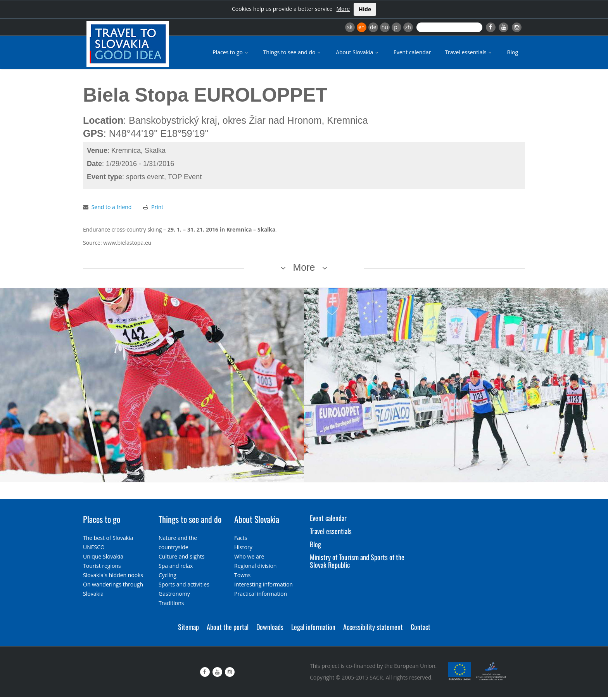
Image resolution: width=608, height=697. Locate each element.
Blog (512, 52)
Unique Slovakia (103, 556)
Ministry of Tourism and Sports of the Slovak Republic (357, 561)
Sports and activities (184, 584)
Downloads (269, 627)
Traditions (171, 603)
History (243, 547)
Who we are (249, 556)
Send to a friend (112, 207)
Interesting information (263, 584)
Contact (420, 627)
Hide (365, 9)
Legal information (313, 627)
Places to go (230, 52)
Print (157, 207)
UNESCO (94, 547)
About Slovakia (358, 52)
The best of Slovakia (108, 537)
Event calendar (412, 52)
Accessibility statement (373, 627)
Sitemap (188, 627)
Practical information (260, 593)
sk (349, 27)
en (361, 27)
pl (396, 27)
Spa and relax (176, 565)
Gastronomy (174, 593)
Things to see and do (292, 52)
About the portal (228, 627)
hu (385, 27)
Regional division (255, 565)
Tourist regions (102, 565)
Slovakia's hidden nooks (113, 575)
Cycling (167, 575)
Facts (240, 537)
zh (408, 27)
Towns (242, 575)
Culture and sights (181, 556)
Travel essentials (469, 52)
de (373, 27)
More (343, 8)
